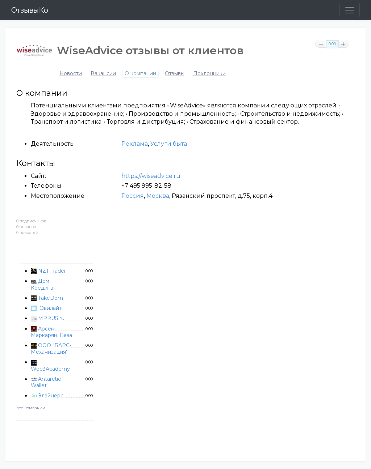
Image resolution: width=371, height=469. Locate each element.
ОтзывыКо (29, 10)
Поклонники (209, 73)
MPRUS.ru (51, 318)
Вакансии (103, 73)
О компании (140, 73)
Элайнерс (50, 395)
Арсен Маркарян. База (51, 331)
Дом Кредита (42, 284)
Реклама (134, 143)
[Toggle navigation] (349, 10)
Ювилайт (50, 308)
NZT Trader (52, 271)
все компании (30, 407)
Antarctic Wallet (46, 382)
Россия (132, 195)
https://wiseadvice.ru (150, 175)
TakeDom (50, 298)
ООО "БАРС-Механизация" (51, 348)
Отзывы (174, 73)
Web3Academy (50, 369)
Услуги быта (168, 143)
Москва (157, 195)
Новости (70, 73)
